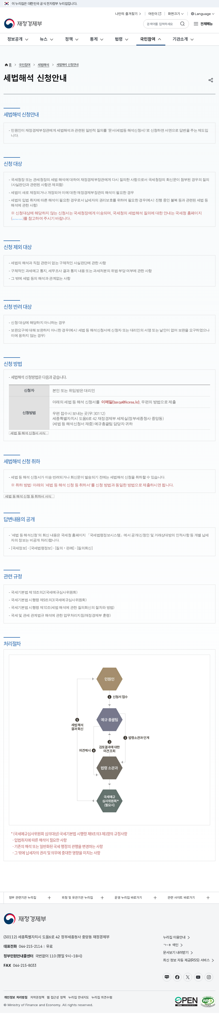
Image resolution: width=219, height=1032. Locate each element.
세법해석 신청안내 (69, 65)
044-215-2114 (32, 962)
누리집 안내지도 (85, 1016)
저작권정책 (40, 1016)
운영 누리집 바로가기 (130, 913)
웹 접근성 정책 (60, 1016)
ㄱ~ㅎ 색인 (171, 961)
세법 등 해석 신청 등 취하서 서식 (32, 510)
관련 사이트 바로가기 (182, 913)
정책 (69, 39)
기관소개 (180, 39)
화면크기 (176, 14)
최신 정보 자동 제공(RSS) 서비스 (187, 978)
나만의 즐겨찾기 (128, 14)
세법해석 (44, 65)
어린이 (155, 14)
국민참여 (147, 39)
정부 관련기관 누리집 (24, 913)
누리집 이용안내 (175, 953)
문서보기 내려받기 (176, 970)
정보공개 (15, 39)
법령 (119, 39)
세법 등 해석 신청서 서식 (31, 439)
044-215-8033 (26, 981)
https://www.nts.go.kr (30, 218)
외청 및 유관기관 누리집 (79, 913)
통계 (94, 39)
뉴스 (44, 39)
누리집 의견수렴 (109, 1016)
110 (53, 972)
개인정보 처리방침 (17, 1016)
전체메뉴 (206, 23)
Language (203, 14)
